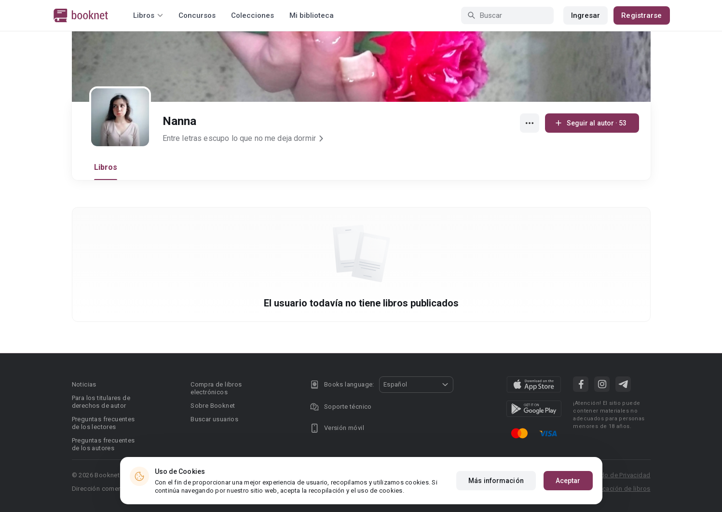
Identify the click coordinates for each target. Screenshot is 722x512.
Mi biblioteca (311, 15)
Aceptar (568, 480)
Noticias (84, 384)
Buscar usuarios (214, 419)
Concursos (197, 15)
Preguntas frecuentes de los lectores (103, 422)
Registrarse (641, 15)
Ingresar (585, 15)
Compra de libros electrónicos (216, 388)
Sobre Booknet (213, 405)
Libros (106, 167)
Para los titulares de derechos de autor (101, 401)
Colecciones (252, 15)
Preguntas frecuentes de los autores (103, 444)
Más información (496, 480)
